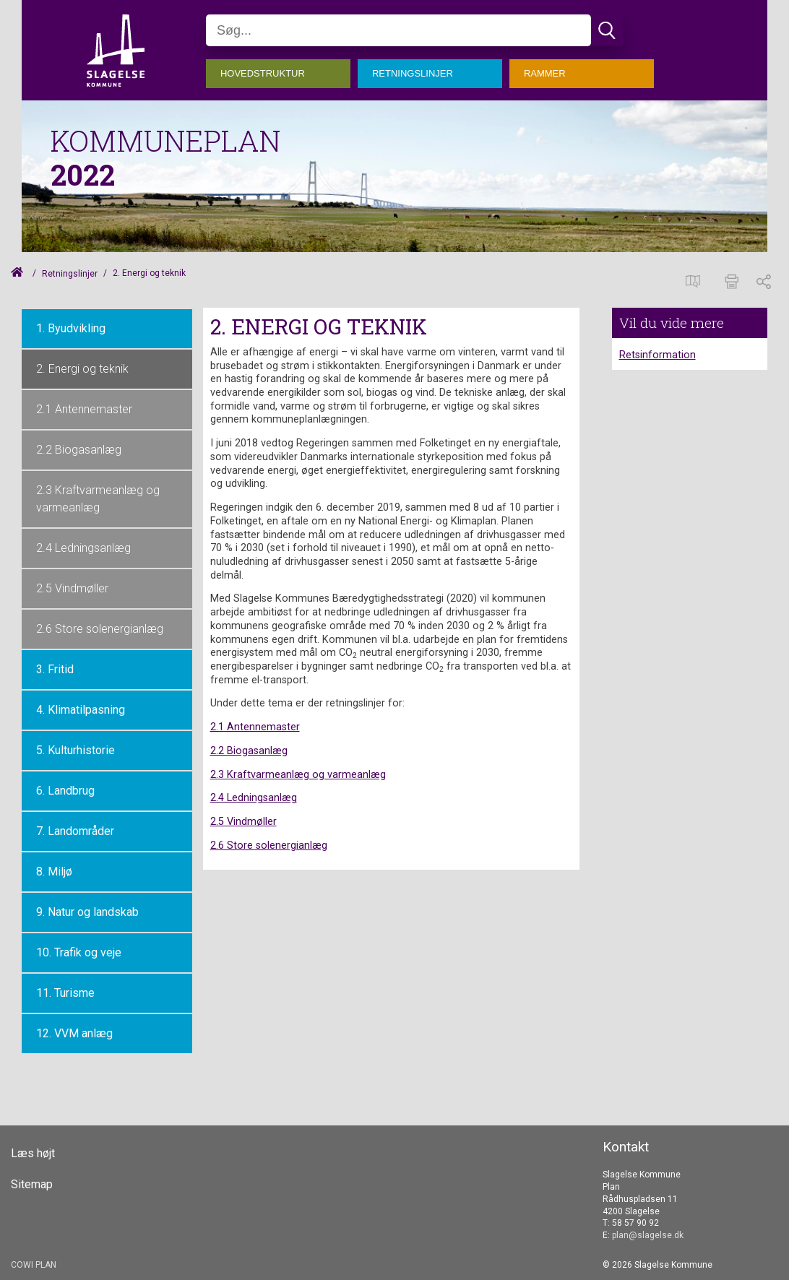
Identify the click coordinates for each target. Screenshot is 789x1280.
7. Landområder (75, 831)
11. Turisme (65, 993)
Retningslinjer (70, 274)
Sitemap (32, 1184)
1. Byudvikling (70, 328)
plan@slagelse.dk (648, 1235)
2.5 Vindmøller (72, 588)
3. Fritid (55, 669)
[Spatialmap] (696, 279)
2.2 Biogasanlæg (78, 450)
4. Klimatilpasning (80, 710)
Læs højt (33, 1153)
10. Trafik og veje (78, 952)
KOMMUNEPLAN (166, 140)
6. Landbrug (65, 790)
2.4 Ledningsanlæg (83, 548)
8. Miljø (54, 871)
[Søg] (398, 30)
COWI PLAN (33, 1265)
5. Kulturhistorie (75, 750)
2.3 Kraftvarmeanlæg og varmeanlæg (98, 498)
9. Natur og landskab (87, 912)
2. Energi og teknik (82, 369)
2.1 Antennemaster (84, 409)
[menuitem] (282, 70)
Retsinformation (657, 355)
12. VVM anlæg (74, 1033)
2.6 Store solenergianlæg (99, 629)
